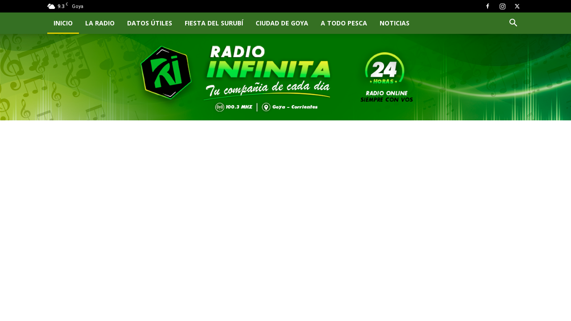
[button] (513, 24)
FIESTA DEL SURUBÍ (214, 23)
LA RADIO (100, 23)
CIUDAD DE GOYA (282, 23)
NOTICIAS (395, 23)
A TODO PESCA (344, 23)
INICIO (63, 23)
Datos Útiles (149, 23)
